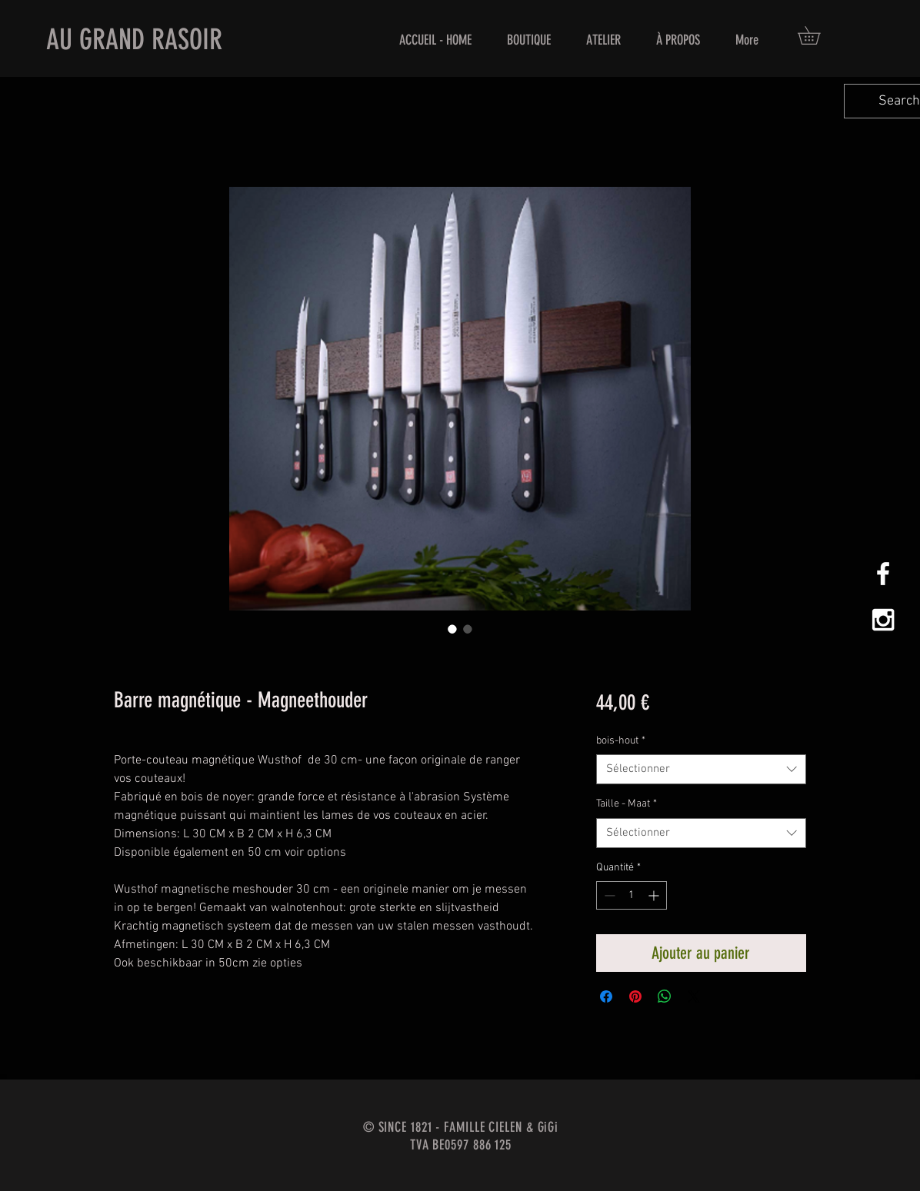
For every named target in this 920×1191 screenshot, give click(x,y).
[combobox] (701, 769)
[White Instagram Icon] (883, 619)
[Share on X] (694, 996)
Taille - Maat (626, 803)
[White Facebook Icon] (883, 573)
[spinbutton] (631, 895)
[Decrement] (608, 895)
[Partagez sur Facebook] (606, 996)
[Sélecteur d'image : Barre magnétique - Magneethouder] (452, 629)
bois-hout (620, 740)
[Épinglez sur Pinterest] (635, 996)
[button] (818, 35)
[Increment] (655, 895)
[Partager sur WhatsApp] (664, 996)
